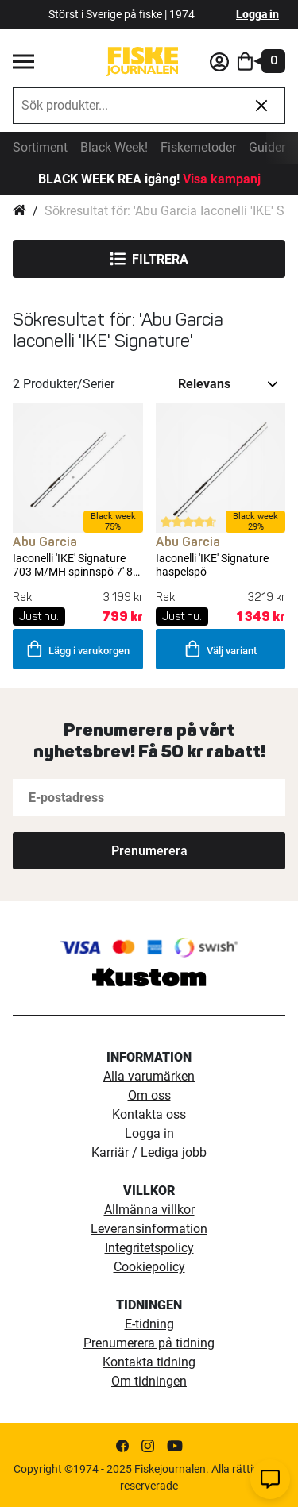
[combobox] (126, 105)
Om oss (149, 1095)
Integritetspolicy (149, 1247)
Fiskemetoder (198, 147)
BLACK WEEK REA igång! (109, 179)
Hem (19, 211)
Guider (267, 147)
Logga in (257, 14)
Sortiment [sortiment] (40, 147)
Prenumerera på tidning (149, 1343)
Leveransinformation (149, 1228)
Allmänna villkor (149, 1209)
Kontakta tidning (149, 1362)
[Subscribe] (149, 850)
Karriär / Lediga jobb (149, 1152)
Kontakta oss (149, 1114)
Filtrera (149, 259)
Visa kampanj (222, 179)
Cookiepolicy (149, 1266)
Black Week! (114, 147)
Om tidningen (149, 1381)
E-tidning (149, 1324)
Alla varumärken (149, 1076)
